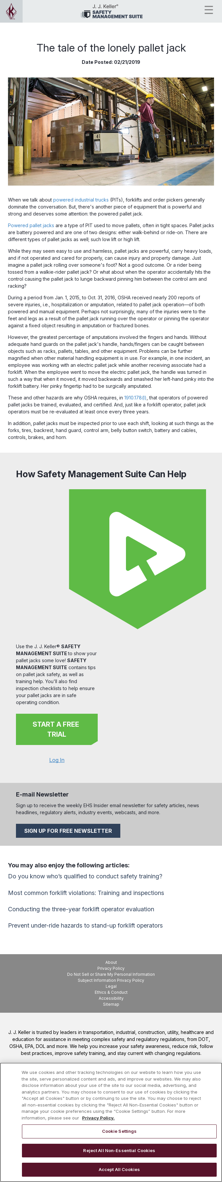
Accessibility (111, 998)
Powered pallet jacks (31, 225)
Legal (111, 986)
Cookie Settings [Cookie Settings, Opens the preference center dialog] (119, 1131)
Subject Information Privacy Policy (111, 980)
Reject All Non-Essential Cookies (119, 1150)
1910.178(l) (135, 397)
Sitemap (111, 1004)
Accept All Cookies (119, 1169)
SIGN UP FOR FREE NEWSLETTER (68, 830)
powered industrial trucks (81, 200)
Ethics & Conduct (111, 992)
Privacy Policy (111, 968)
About (111, 962)
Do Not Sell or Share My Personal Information (111, 974)
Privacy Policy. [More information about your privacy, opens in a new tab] (98, 1117)
